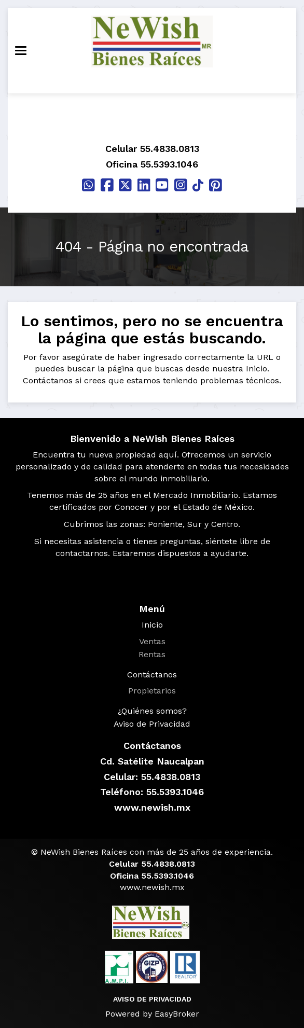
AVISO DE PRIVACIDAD (152, 999)
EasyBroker (177, 1014)
